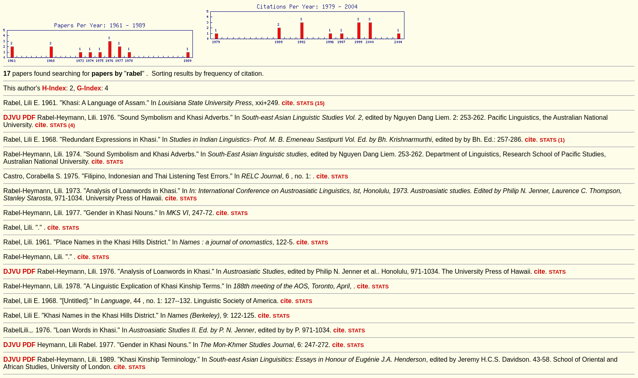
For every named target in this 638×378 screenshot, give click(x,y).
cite (287, 102)
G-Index (89, 88)
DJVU (12, 117)
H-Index (54, 88)
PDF (28, 117)
